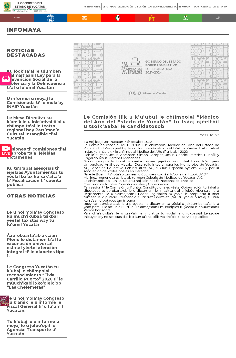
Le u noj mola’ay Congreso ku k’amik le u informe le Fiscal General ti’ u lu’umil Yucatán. (35, 304)
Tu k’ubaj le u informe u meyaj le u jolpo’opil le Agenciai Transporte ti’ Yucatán (33, 327)
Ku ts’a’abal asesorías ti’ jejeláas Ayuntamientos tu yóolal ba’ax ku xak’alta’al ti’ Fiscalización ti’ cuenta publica (35, 176)
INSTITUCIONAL (92, 6)
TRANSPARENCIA (201, 6)
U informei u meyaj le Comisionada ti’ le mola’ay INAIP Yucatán (35, 102)
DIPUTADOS (109, 6)
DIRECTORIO (220, 6)
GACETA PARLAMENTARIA (162, 6)
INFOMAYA (184, 6)
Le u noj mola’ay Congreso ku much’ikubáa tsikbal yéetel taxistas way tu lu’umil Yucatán (35, 218)
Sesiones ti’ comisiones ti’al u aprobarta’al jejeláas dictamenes (36, 153)
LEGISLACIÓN (125, 6)
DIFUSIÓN (140, 6)
